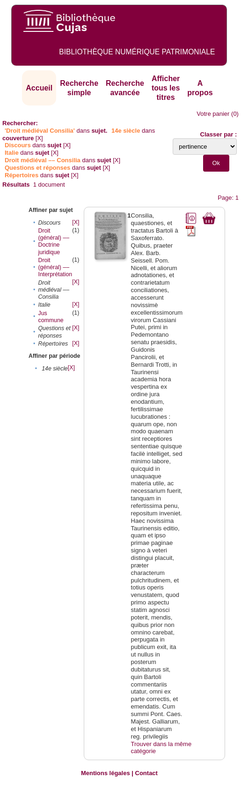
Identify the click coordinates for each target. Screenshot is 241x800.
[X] (39, 138)
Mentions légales (105, 773)
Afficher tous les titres (166, 88)
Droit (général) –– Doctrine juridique (53, 241)
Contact (146, 773)
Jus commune (50, 317)
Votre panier (213, 113)
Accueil (39, 88)
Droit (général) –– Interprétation (55, 267)
